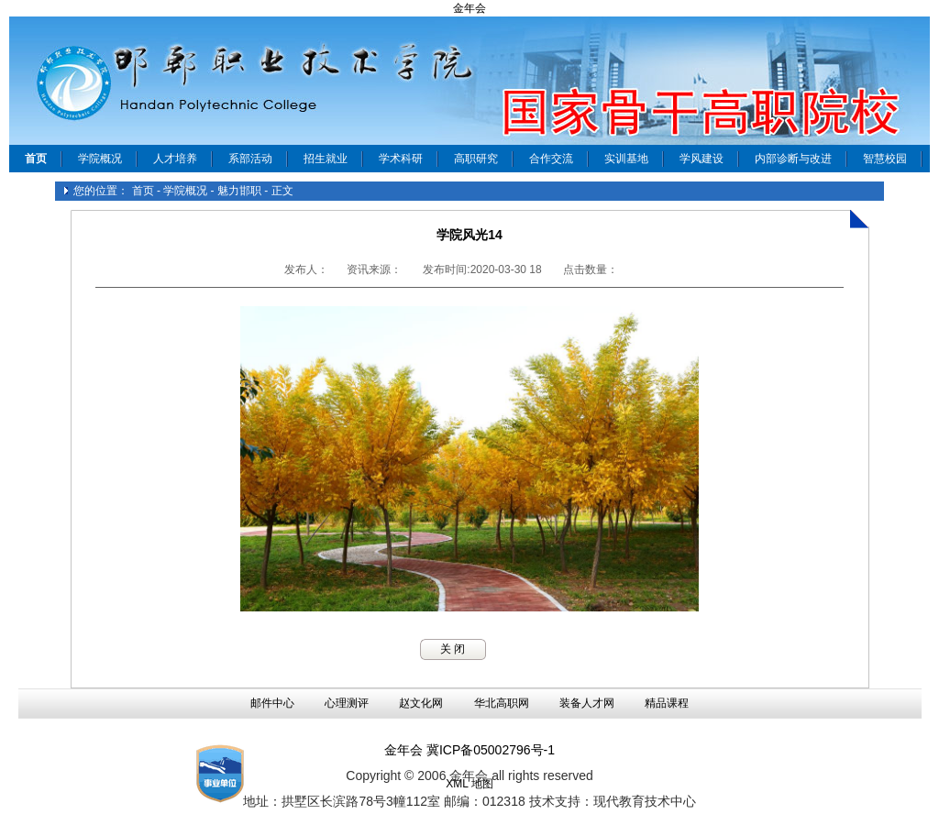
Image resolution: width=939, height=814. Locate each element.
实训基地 (626, 158)
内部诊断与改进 (793, 158)
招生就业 (326, 158)
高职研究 (476, 158)
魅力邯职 (239, 190)
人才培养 (175, 158)
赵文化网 (421, 703)
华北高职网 (501, 703)
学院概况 (100, 158)
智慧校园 (885, 158)
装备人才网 (586, 703)
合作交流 (551, 158)
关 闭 (452, 649)
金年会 (469, 8)
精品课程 (667, 703)
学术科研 (401, 158)
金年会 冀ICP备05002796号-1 (469, 749)
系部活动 (250, 158)
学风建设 (701, 158)
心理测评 (347, 703)
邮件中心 (272, 703)
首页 (143, 190)
